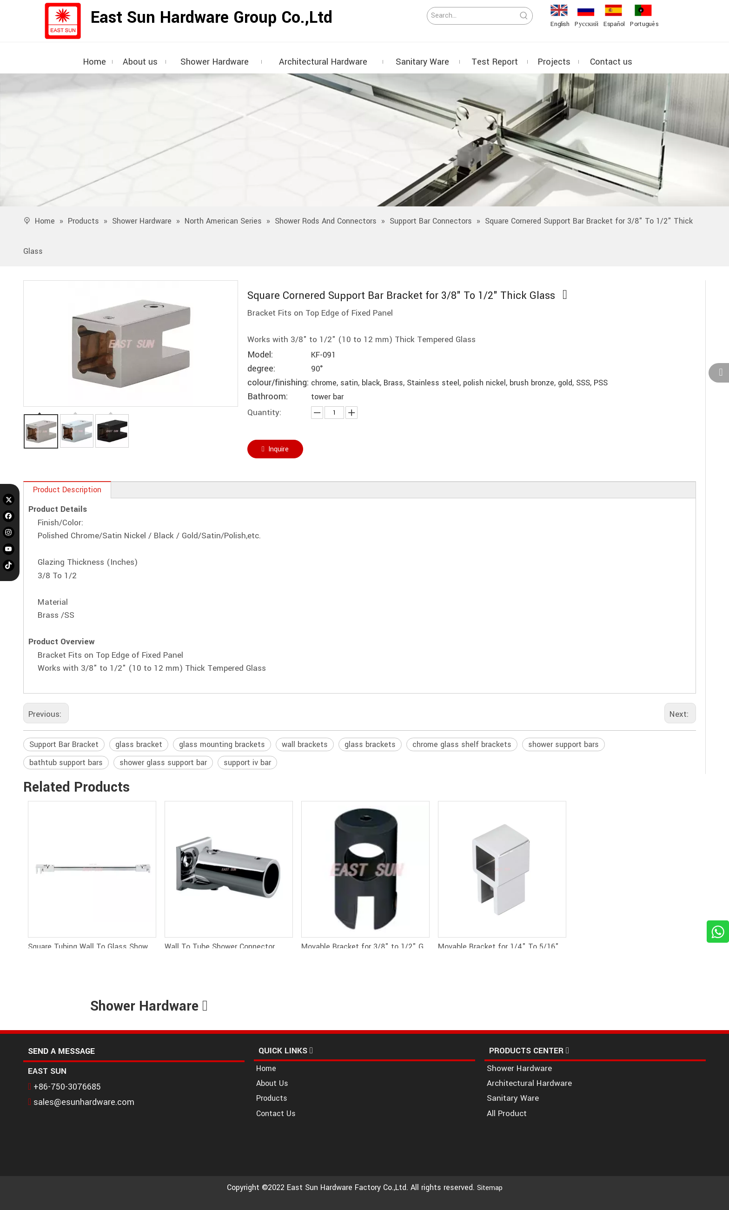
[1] (364, 139)
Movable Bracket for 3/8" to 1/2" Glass (365, 946)
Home (266, 1068)
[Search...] (471, 15)
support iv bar (247, 762)
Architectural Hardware (529, 1083)
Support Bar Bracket (64, 744)
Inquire (275, 449)
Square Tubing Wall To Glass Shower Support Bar (91, 946)
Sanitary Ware (513, 1098)
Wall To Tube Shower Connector (220, 946)
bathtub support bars (66, 762)
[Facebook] (8, 516)
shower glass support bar (163, 762)
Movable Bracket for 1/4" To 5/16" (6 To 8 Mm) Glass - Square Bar (501, 946)
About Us (272, 1083)
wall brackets (305, 744)
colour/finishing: (278, 383)
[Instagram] (8, 532)
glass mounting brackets (222, 744)
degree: (261, 369)
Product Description (67, 489)
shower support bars (563, 744)
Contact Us (276, 1113)
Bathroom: (267, 397)
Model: (260, 355)
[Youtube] (8, 549)
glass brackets (370, 744)
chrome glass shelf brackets (461, 744)
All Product (507, 1113)
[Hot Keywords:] (524, 15)
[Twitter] (8, 499)
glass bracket (138, 744)
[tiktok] (8, 565)
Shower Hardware (519, 1068)
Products (271, 1098)
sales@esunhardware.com (84, 1101)
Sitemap (490, 1188)
